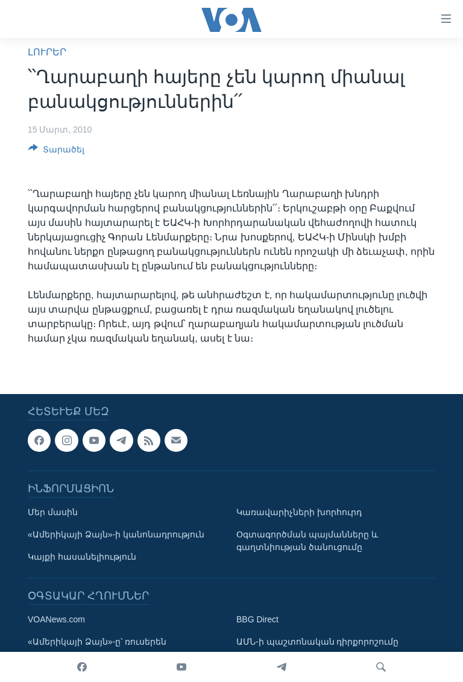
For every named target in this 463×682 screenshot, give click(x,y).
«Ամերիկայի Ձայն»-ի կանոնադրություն (116, 534)
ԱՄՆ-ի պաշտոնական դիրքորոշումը (317, 641)
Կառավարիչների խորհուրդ (299, 512)
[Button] (56, 151)
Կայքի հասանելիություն (82, 557)
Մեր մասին (53, 512)
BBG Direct (257, 619)
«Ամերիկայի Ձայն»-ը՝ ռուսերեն (97, 641)
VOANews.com (56, 619)
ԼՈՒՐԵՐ (47, 52)
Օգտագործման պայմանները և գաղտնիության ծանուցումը (307, 541)
